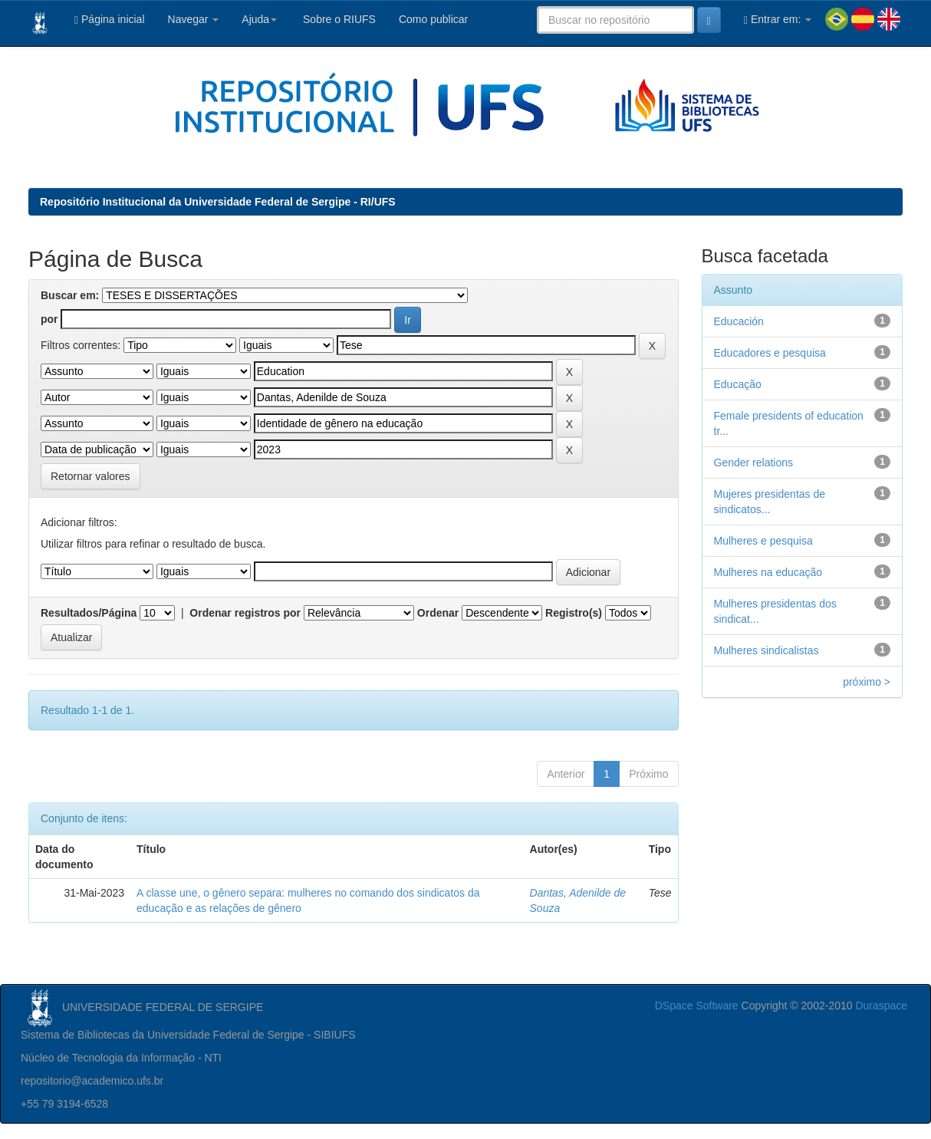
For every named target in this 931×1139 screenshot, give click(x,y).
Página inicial (109, 19)
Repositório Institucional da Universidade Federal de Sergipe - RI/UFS (218, 202)
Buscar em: (70, 295)
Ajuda (259, 19)
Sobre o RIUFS (338, 19)
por (49, 319)
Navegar (193, 19)
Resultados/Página (89, 613)
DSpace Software (697, 1005)
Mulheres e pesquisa (763, 541)
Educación (739, 321)
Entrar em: (777, 19)
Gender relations (754, 462)
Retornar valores (90, 476)
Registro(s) (573, 613)
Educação (738, 384)
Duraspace (881, 1005)
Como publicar (433, 19)
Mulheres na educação (768, 572)
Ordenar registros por (245, 613)
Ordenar (438, 613)
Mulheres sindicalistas (766, 650)
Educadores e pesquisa (770, 353)
